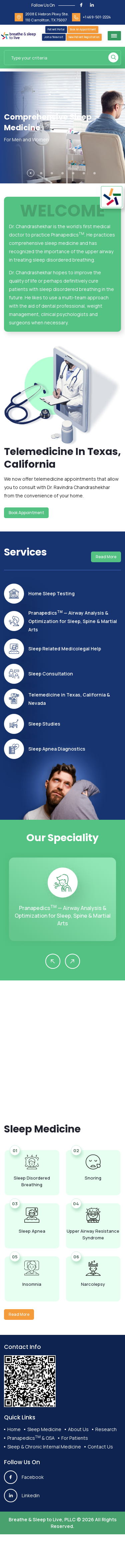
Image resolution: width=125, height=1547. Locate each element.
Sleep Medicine (44, 1429)
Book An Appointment (83, 29)
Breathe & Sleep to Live (35, 1519)
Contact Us (100, 1446)
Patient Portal (56, 29)
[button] (30, 173)
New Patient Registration (84, 37)
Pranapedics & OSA (31, 1438)
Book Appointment (26, 512)
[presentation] (52, 961)
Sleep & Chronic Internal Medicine (44, 1446)
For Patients (74, 1438)
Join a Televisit (53, 37)
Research (106, 1429)
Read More (106, 557)
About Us (78, 1429)
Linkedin (22, 1495)
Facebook (24, 1477)
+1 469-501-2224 (97, 16)
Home (14, 1429)
